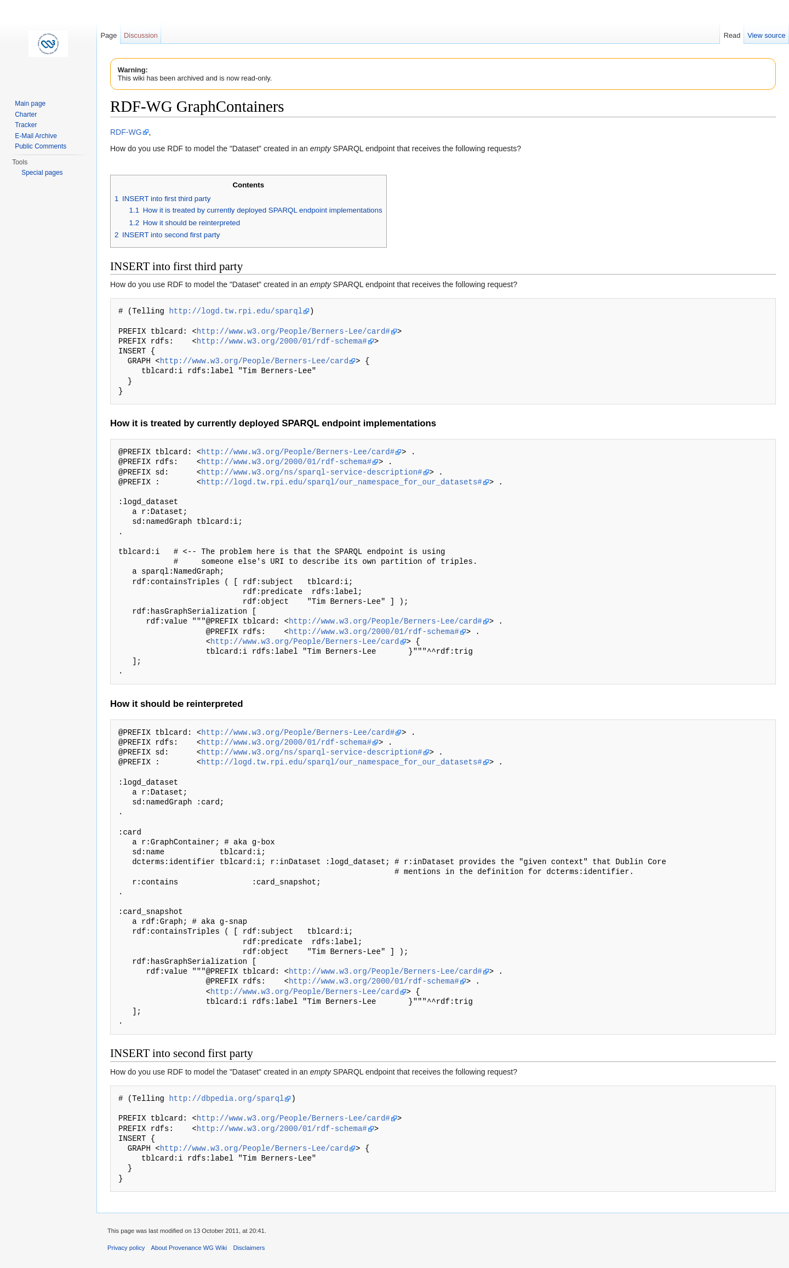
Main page (30, 103)
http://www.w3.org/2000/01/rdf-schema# (282, 341)
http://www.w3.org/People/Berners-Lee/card (254, 361)
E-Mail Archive (36, 136)
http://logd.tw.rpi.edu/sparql (235, 311)
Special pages (41, 172)
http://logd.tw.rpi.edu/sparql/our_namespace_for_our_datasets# (341, 482)
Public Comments (40, 146)
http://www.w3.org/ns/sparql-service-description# (311, 472)
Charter (26, 114)
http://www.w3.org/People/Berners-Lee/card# (293, 331)
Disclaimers (249, 1247)
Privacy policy (126, 1247)
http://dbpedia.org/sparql (226, 1098)
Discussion (141, 35)
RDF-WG (126, 132)
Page (108, 35)
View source (766, 35)
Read (732, 35)
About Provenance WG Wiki (189, 1247)
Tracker (26, 125)
